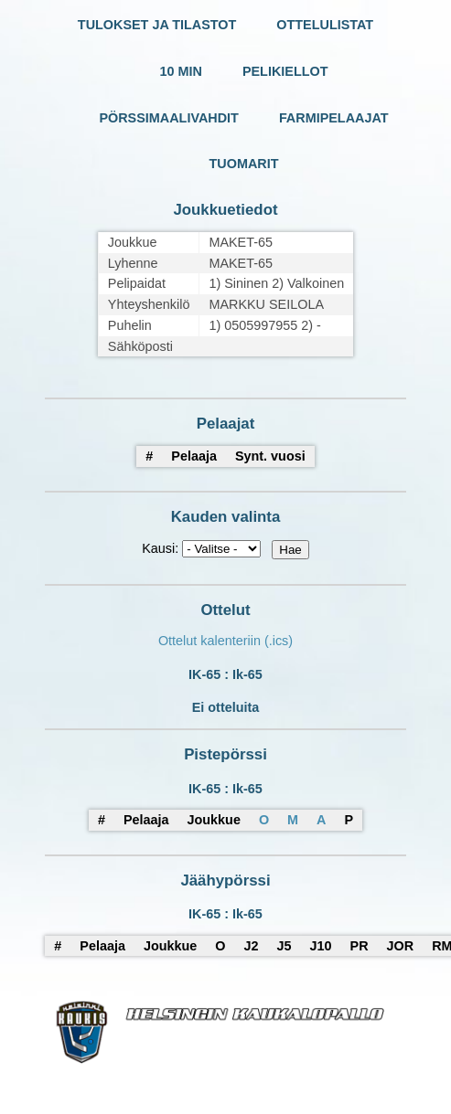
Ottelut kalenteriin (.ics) (225, 640)
